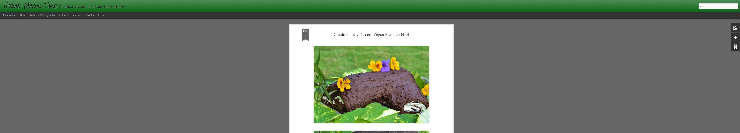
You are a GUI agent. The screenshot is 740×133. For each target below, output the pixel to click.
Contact (90, 15)
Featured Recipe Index (71, 15)
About (101, 15)
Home (23, 15)
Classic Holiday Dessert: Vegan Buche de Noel (371, 28)
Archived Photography (42, 15)
